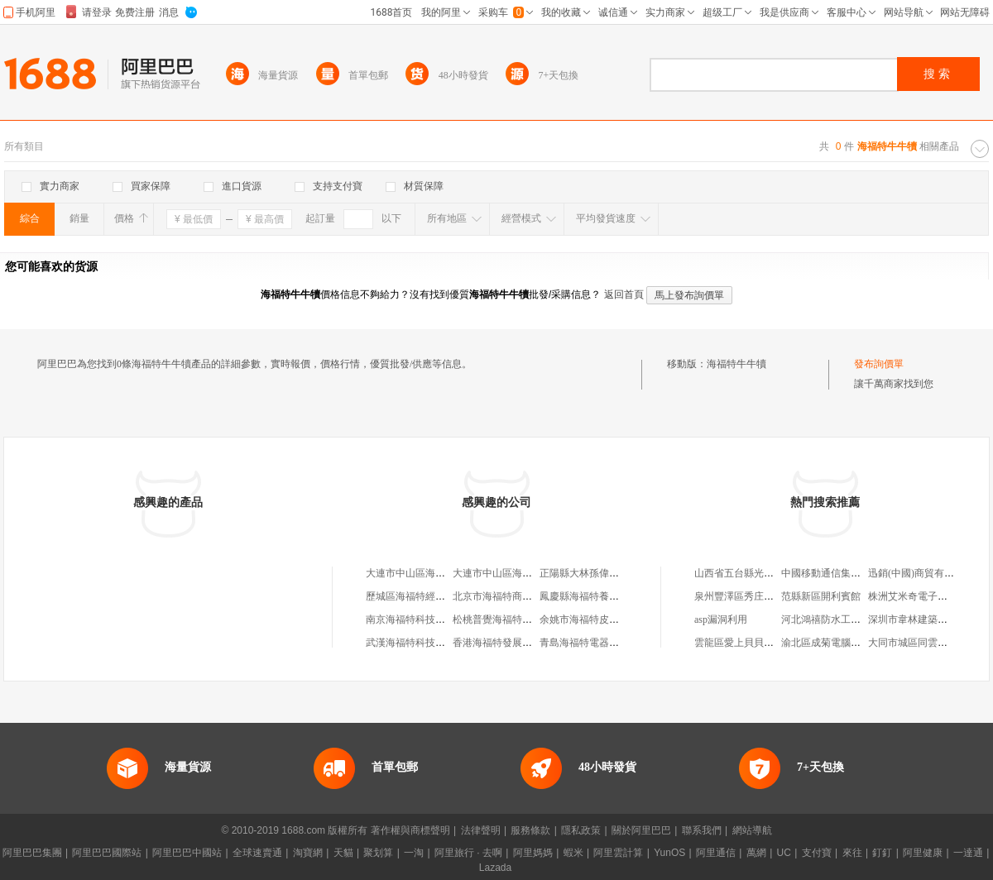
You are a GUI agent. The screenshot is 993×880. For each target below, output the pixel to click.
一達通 (968, 852)
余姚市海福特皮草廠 (584, 619)
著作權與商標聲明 (410, 830)
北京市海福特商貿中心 (502, 596)
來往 (852, 852)
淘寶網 (308, 852)
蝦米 (573, 852)
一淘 (414, 852)
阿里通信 (716, 852)
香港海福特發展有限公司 (507, 642)
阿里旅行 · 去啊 (468, 852)
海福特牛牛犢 (736, 364)
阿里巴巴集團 (32, 852)
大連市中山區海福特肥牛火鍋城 (435, 573)
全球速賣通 (257, 852)
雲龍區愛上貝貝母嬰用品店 (753, 642)
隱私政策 (581, 830)
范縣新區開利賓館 (821, 596)
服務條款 (530, 830)
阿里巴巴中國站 (187, 852)
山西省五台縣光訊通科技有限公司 (768, 573)
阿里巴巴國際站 (107, 852)
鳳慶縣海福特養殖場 (584, 596)
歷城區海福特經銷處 (410, 596)
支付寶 (817, 852)
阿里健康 (923, 852)
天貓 (343, 852)
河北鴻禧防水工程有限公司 (840, 619)
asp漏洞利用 (720, 619)
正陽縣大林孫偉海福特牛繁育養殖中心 (624, 573)
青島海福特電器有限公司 (594, 642)
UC (784, 852)
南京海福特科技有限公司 (420, 619)
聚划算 (378, 852)
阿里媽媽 (533, 852)
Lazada (495, 867)
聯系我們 (702, 830)
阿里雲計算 (618, 852)
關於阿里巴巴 (641, 830)
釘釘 (882, 852)
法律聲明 (481, 830)
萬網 (756, 852)
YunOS (669, 852)
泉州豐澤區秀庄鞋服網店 (749, 596)
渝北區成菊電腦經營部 (830, 642)
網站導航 (752, 830)
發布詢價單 (879, 364)
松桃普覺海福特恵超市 (502, 619)
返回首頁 (624, 294)
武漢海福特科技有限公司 (420, 642)
